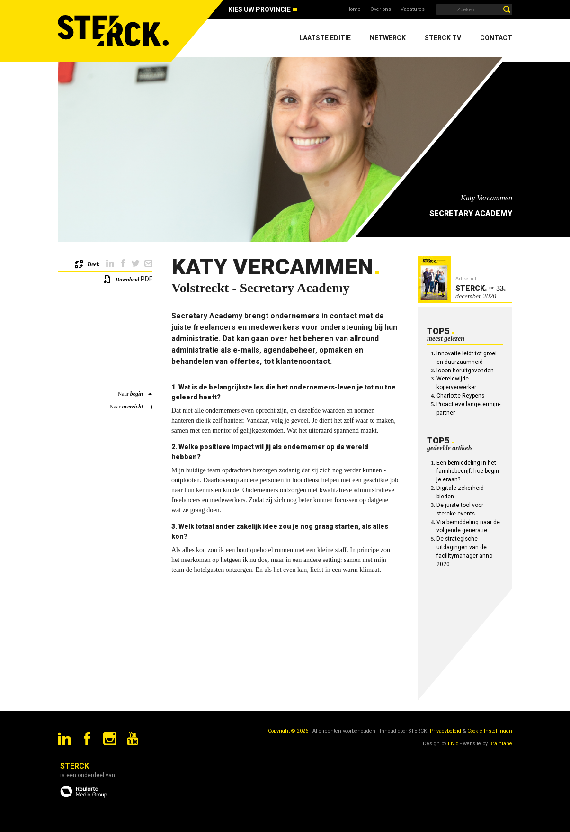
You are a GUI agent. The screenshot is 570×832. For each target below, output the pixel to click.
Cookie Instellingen (489, 731)
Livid (453, 744)
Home (354, 9)
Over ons (380, 9)
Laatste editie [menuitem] (325, 38)
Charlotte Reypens (460, 395)
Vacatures (413, 9)
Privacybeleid (445, 731)
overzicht (132, 406)
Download (127, 279)
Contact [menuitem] (496, 38)
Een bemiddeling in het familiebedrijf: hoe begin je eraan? (467, 471)
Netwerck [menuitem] (388, 38)
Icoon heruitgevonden (465, 370)
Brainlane (500, 744)
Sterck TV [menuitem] (443, 38)
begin (136, 393)
